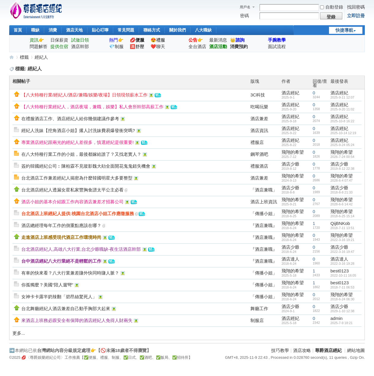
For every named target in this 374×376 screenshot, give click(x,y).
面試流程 (277, 46)
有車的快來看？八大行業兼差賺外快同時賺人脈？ (70, 272)
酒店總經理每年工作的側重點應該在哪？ (61, 225)
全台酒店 (197, 46)
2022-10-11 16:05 (343, 275)
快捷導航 (344, 30)
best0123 (339, 270)
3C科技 (257, 94)
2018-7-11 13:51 (342, 228)
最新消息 (218, 39)
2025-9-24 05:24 (342, 145)
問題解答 (38, 46)
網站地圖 (356, 350)
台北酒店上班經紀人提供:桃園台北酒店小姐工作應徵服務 (77, 213)
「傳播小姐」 (263, 213)
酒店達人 (290, 258)
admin (336, 318)
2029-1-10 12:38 (342, 311)
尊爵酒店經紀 (11, 57)
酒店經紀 (290, 92)
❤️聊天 (158, 46)
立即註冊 (356, 15)
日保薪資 (59, 39)
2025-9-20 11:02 (342, 109)
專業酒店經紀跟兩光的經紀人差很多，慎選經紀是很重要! (77, 142)
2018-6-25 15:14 (342, 216)
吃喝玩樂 (259, 106)
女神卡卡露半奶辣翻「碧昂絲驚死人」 (59, 296)
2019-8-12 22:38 (342, 168)
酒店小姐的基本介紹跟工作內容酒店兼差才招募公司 (72, 201)
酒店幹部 (80, 46)
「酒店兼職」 (263, 189)
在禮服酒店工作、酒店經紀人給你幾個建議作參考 (70, 118)
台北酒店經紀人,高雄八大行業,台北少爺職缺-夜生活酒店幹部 (81, 249)
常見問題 (126, 30)
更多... (18, 333)
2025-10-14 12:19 (343, 133)
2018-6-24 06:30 (342, 299)
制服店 (257, 320)
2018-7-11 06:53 (342, 287)
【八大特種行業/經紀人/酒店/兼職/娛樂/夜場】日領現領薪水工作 (84, 94)
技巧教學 (280, 350)
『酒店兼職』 (263, 225)
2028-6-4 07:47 (341, 180)
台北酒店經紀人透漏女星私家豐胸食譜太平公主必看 (72, 189)
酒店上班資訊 (263, 201)
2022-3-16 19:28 (342, 263)
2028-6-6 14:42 (341, 204)
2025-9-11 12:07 (342, 97)
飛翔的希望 (293, 152)
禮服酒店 (259, 166)
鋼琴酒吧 (259, 154)
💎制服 (116, 46)
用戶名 (245, 7)
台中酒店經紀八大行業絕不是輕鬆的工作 (61, 261)
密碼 (244, 15)
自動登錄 (331, 6)
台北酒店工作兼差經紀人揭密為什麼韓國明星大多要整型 (76, 177)
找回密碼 (356, 6)
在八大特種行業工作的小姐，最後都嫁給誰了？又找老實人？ (81, 154)
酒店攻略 (302, 350)
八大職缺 (203, 30)
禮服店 (257, 142)
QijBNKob (340, 223)
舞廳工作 (259, 308)
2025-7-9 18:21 (341, 323)
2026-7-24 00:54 (342, 156)
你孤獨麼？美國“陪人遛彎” (47, 284)
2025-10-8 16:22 (342, 121)
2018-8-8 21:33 (341, 192)
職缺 (35, 30)
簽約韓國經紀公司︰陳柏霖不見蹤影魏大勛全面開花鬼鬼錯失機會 (85, 166)
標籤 (24, 57)
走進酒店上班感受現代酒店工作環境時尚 (61, 237)
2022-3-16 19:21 (342, 240)
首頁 (18, 30)
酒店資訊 (259, 130)
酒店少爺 (290, 163)
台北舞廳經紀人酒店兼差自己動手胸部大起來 (65, 308)
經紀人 (41, 57)
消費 (53, 30)
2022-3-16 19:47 (342, 251)
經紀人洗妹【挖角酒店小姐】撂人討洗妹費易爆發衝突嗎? (78, 130)
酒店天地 (74, 30)
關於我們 (177, 30)
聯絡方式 (151, 30)
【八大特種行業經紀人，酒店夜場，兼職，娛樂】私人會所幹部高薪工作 (92, 106)
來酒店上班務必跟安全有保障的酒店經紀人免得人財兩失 (76, 320)
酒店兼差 (259, 118)
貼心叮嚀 (100, 30)
